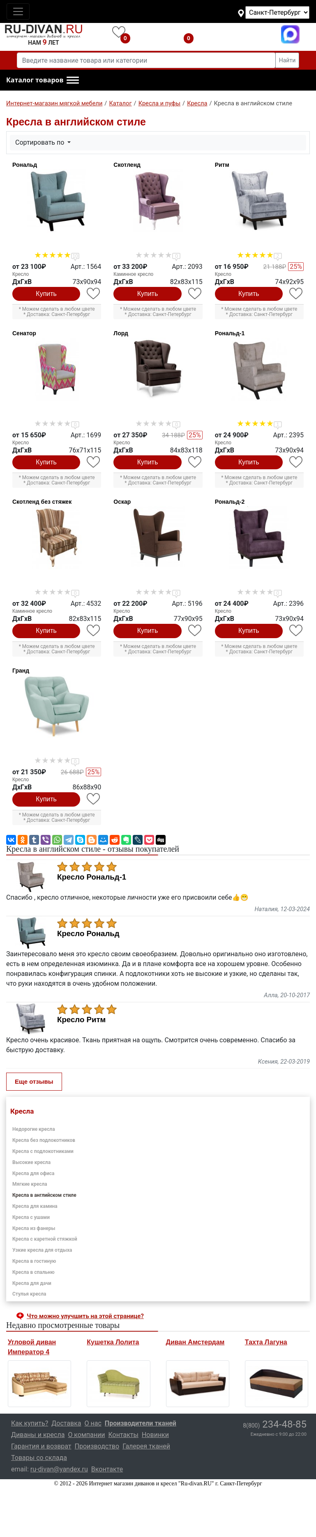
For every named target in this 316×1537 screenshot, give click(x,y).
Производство (97, 1446)
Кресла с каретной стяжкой (44, 1239)
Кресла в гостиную (34, 1261)
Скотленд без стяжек (42, 501)
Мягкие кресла (29, 1184)
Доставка (66, 1423)
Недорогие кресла (33, 1129)
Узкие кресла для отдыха (42, 1250)
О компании (86, 1435)
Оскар (122, 501)
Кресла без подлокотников (43, 1140)
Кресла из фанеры (33, 1228)
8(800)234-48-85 (239, 34)
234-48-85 (275, 1424)
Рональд (24, 164)
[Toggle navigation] (18, 11)
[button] (42, 80)
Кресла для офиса (33, 1173)
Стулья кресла (29, 1294)
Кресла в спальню (33, 1272)
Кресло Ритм (81, 1020)
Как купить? (29, 1423)
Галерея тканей (146, 1446)
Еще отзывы (34, 1081)
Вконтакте (107, 1469)
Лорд (120, 333)
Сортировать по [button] (40, 142)
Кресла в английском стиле (44, 1195)
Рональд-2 (230, 501)
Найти (287, 60)
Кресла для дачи (31, 1283)
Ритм (222, 164)
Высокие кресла (31, 1162)
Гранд (20, 670)
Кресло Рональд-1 (91, 877)
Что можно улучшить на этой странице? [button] (85, 1316)
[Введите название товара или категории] (146, 60)
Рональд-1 (230, 333)
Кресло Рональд (88, 934)
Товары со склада (39, 1458)
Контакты (123, 1435)
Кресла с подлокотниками (43, 1151)
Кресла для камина (35, 1206)
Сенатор (24, 333)
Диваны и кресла (38, 1435)
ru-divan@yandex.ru (59, 1469)
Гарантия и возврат (41, 1446)
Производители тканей (140, 1423)
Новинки (155, 1435)
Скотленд (127, 164)
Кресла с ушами (31, 1217)
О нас (93, 1423)
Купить (46, 293)
